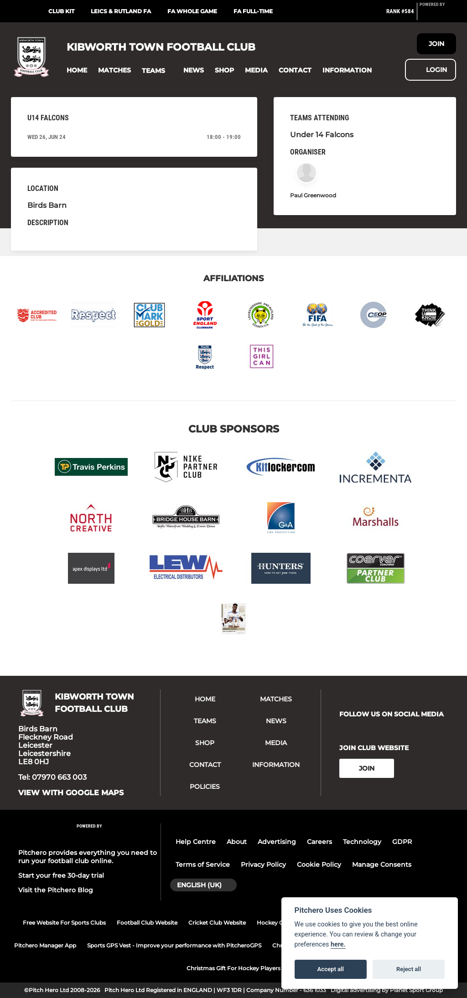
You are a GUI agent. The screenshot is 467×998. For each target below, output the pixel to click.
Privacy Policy (263, 864)
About (237, 842)
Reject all (408, 969)
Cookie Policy (319, 864)
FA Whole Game (192, 11)
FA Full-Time (253, 11)
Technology (362, 842)
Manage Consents (381, 864)
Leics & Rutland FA (121, 11)
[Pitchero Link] (438, 15)
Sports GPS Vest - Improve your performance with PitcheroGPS (174, 945)
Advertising (277, 842)
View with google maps (71, 793)
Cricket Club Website (217, 922)
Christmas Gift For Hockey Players (233, 968)
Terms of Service (203, 864)
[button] (77, 70)
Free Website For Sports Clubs (64, 922)
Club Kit (61, 11)
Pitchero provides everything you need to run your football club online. (87, 857)
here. (338, 944)
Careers (319, 842)
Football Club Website (147, 922)
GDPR (402, 842)
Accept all (330, 969)
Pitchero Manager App (45, 945)
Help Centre (196, 842)
